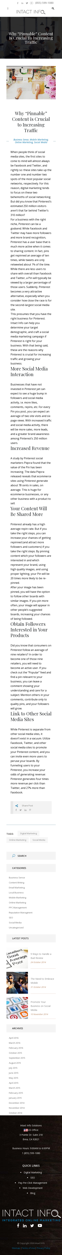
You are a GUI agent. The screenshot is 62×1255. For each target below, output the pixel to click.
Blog (32, 1193)
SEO (11, 917)
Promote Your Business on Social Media (40, 1006)
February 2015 (16, 1092)
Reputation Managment (20, 912)
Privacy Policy (43, 1248)
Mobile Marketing (39, 139)
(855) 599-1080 (44, 3)
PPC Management (18, 907)
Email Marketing (17, 887)
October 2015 (15, 1052)
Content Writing (16, 882)
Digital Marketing (33, 1172)
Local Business (16, 892)
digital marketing (28, 833)
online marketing (17, 839)
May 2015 (13, 1077)
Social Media (40, 142)
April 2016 (13, 1037)
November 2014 (17, 1107)
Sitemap (16, 1248)
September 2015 (17, 1057)
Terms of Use (28, 1248)
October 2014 (15, 1112)
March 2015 (14, 1087)
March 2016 (14, 1042)
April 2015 (13, 1082)
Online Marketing (24, 142)
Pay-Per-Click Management (32, 1182)
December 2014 (16, 1102)
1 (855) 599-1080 (31, 1153)
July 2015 (13, 1067)
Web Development (33, 1188)
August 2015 (15, 1062)
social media (39, 839)
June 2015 (13, 1072)
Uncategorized (16, 927)
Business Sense (21, 139)
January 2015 (15, 1097)
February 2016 (16, 1047)
